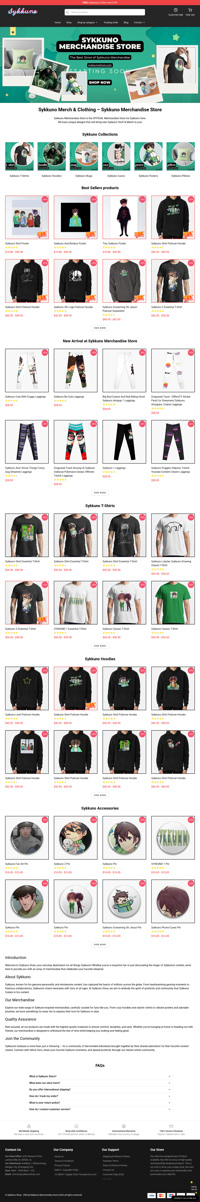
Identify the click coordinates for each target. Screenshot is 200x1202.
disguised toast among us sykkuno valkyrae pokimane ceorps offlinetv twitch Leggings (74, 471)
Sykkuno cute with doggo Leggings (25, 396)
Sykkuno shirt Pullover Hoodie (168, 243)
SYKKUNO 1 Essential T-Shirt (70, 628)
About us (59, 1156)
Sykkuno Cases (116, 175)
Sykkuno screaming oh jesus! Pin (122, 927)
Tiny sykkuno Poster (114, 243)
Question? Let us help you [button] (185, 1198)
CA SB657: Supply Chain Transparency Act (75, 1174)
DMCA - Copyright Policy (67, 1170)
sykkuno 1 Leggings (114, 467)
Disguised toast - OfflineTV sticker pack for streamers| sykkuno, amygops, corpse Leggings (171, 400)
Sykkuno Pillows (180, 175)
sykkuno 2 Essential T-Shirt (166, 307)
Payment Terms (110, 1161)
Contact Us (108, 1170)
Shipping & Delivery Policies (116, 1156)
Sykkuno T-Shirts (19, 175)
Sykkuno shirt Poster (17, 243)
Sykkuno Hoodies (52, 175)
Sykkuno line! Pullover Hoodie (22, 714)
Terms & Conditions (64, 1161)
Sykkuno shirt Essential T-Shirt (22, 561)
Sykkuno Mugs (83, 175)
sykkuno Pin (110, 863)
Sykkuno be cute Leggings (69, 396)
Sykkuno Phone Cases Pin (166, 927)
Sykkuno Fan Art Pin (16, 863)
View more (100, 328)
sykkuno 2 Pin (62, 863)
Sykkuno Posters (148, 175)
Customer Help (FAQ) (113, 1174)
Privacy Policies (62, 1165)
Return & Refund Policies (115, 1165)
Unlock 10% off (194, 1188)
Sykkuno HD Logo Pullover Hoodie (73, 307)
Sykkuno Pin (12, 927)
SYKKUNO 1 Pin (160, 863)
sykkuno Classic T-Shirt (116, 628)
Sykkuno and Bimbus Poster (70, 243)
